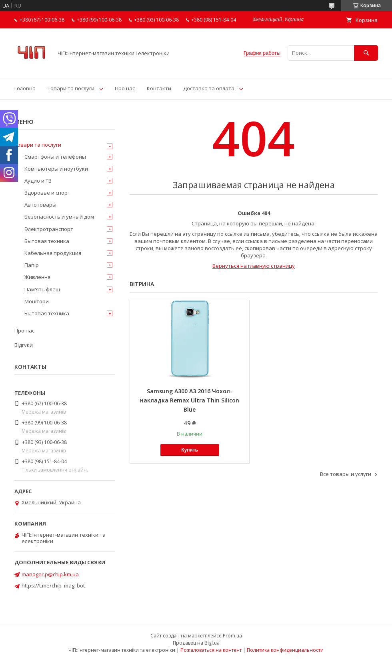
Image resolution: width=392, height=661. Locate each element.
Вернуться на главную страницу (253, 265)
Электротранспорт (48, 229)
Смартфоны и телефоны (55, 156)
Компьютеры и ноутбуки (56, 168)
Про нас (125, 88)
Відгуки (23, 344)
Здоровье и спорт (47, 192)
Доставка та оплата (208, 88)
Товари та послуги (71, 88)
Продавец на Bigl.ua (196, 642)
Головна (25, 88)
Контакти (159, 88)
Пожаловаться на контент (211, 650)
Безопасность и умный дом (59, 216)
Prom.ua (232, 635)
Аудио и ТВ (38, 180)
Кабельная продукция (52, 253)
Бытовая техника (46, 241)
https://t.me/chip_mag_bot (53, 585)
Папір (31, 265)
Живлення (37, 277)
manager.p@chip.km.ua (50, 574)
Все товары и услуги (345, 474)
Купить (189, 450)
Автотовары (40, 204)
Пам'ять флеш (42, 289)
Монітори (36, 301)
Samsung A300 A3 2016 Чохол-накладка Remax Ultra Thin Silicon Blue (189, 400)
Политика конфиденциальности (285, 650)
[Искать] (366, 53)
